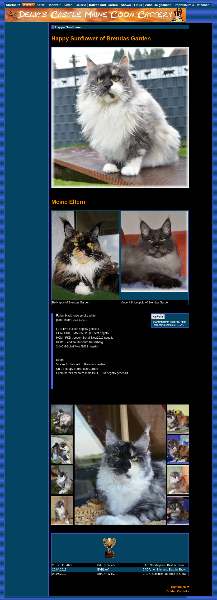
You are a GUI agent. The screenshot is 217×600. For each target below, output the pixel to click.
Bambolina (180, 587)
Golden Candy (177, 591)
